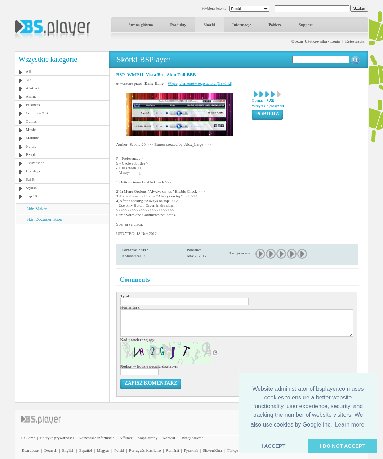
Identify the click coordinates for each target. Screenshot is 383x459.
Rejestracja (355, 41)
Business (33, 104)
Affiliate (126, 438)
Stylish (31, 187)
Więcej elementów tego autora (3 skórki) (200, 83)
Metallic (32, 138)
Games (31, 121)
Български (31, 450)
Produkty (178, 24)
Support (306, 24)
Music (31, 129)
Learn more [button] (349, 424)
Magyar (103, 450)
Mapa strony (147, 438)
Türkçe (232, 450)
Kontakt (168, 438)
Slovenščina (212, 450)
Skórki (209, 24)
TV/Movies (35, 163)
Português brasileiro (145, 450)
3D (28, 80)
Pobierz (274, 24)
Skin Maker (37, 208)
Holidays (33, 171)
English (68, 450)
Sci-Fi (31, 179)
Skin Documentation (44, 219)
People (31, 154)
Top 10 (31, 196)
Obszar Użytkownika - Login (315, 41)
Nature (31, 146)
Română (172, 450)
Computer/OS (37, 113)
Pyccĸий (191, 450)
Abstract (32, 88)
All (28, 71)
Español (85, 450)
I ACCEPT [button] (274, 446)
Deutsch (50, 450)
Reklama (28, 438)
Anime (31, 96)
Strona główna (141, 24)
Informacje (241, 24)
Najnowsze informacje (96, 438)
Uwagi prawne (191, 438)
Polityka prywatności (57, 438)
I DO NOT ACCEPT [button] (343, 446)
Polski (119, 450)
